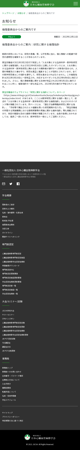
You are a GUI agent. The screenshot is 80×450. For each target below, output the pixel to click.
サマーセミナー (8, 314)
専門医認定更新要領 (10, 273)
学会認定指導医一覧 (10, 293)
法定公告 (5, 228)
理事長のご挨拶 (8, 204)
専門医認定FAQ (8, 269)
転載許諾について (9, 391)
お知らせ (21, 13)
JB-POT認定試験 (8, 338)
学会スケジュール (9, 400)
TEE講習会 (6, 342)
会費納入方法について (11, 380)
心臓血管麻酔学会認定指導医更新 (15, 334)
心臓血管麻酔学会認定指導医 (13, 261)
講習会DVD (6, 347)
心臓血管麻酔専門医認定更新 (13, 326)
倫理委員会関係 (8, 224)
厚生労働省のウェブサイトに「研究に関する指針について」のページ (33, 92)
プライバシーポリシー (11, 416)
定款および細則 (8, 208)
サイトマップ (7, 412)
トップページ (8, 13)
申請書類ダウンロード (11, 265)
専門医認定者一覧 (9, 285)
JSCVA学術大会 (8, 310)
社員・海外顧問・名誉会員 (12, 212)
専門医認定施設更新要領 (11, 277)
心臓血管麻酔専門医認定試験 (13, 322)
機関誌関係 (6, 388)
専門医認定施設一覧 (10, 289)
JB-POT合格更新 (8, 350)
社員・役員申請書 (9, 395)
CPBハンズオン (8, 318)
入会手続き (6, 383)
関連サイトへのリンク (11, 236)
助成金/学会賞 (7, 220)
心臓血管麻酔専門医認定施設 (13, 257)
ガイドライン (7, 232)
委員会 (4, 216)
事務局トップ (7, 367)
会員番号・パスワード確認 (12, 375)
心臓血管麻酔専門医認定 (11, 253)
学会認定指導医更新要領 (11, 281)
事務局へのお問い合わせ (11, 371)
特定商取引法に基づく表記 (12, 420)
